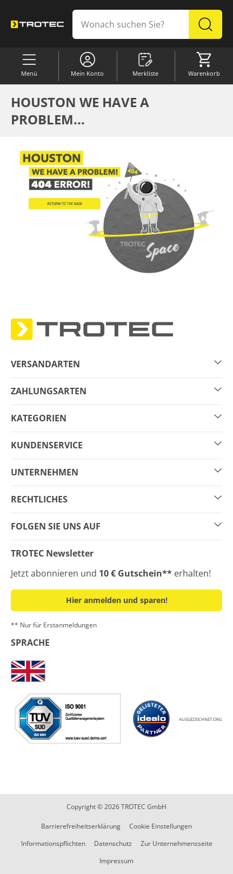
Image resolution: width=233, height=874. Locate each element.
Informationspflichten (53, 843)
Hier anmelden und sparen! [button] (117, 600)
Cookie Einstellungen (160, 826)
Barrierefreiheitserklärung (81, 826)
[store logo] (37, 24)
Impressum (116, 860)
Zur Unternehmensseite (176, 843)
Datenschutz (113, 843)
